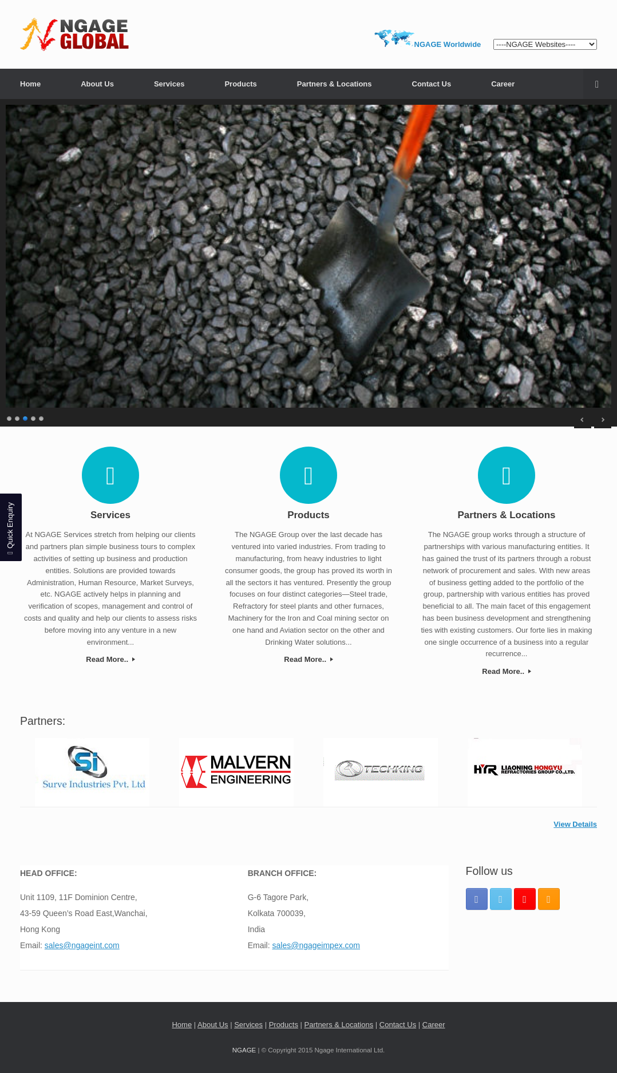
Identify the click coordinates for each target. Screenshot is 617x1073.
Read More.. (110, 659)
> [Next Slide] (602, 419)
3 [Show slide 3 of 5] (26, 417)
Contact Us (432, 84)
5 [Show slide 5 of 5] (42, 417)
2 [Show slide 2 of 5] (18, 417)
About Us (97, 84)
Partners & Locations (334, 84)
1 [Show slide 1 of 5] (10, 417)
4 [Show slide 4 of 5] (34, 417)
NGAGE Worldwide (447, 44)
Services (169, 84)
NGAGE (244, 1050)
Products (240, 84)
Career (503, 84)
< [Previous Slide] (582, 419)
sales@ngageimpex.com (316, 945)
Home (30, 84)
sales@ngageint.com (82, 945)
